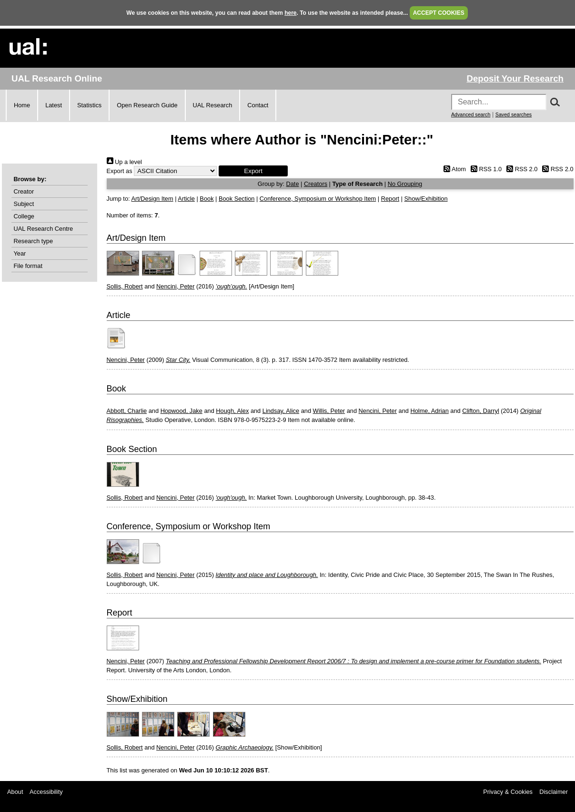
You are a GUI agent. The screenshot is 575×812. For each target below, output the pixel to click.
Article (186, 198)
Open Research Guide (147, 105)
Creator (24, 191)
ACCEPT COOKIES (438, 13)
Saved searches (513, 114)
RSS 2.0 (521, 169)
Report (390, 198)
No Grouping (405, 183)
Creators (315, 183)
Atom (453, 169)
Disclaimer (553, 791)
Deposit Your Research (515, 78)
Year (20, 253)
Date (292, 183)
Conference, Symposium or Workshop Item (318, 198)
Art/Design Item (152, 198)
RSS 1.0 (485, 169)
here (290, 13)
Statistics (89, 105)
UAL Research (212, 105)
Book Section (236, 198)
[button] (253, 170)
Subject (24, 203)
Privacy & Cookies (508, 791)
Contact (257, 105)
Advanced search (470, 114)
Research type (33, 241)
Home (22, 105)
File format (28, 265)
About (15, 791)
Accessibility (46, 791)
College (24, 216)
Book (206, 198)
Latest (53, 105)
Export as (119, 171)
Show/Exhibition (426, 198)
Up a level (124, 161)
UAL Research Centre (43, 228)
